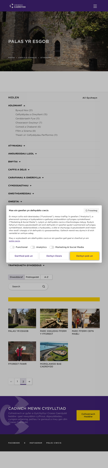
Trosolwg (91, 210)
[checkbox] (18, 247)
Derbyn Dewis (54, 256)
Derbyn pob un (84, 256)
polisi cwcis (14, 241)
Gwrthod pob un (24, 256)
